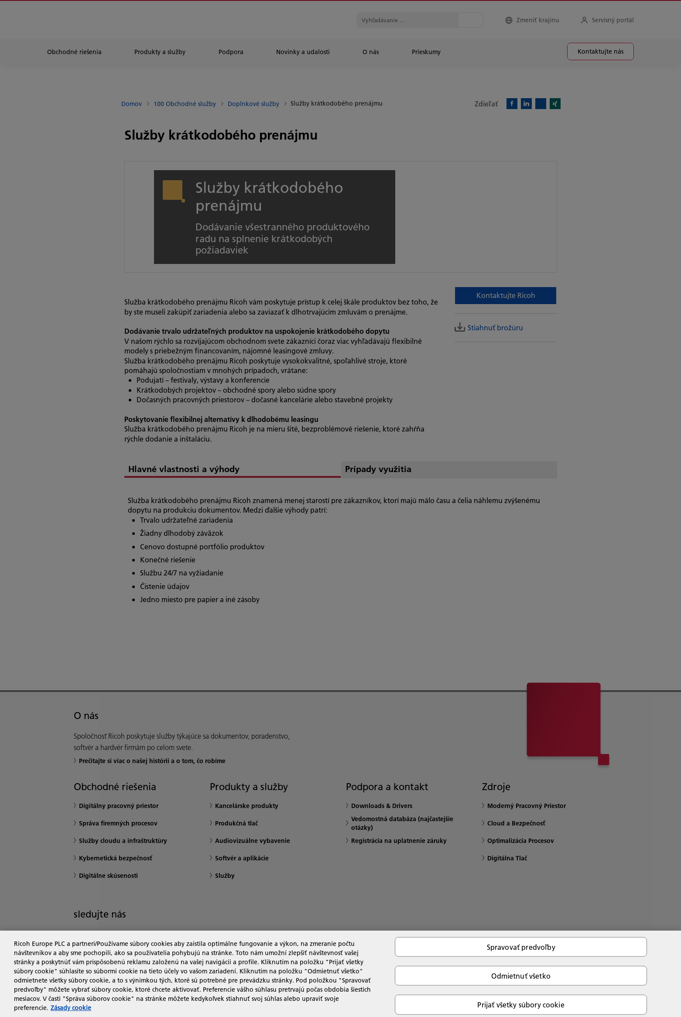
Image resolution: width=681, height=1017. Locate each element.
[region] (340, 974)
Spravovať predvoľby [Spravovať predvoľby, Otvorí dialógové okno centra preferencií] (521, 947)
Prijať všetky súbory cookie (520, 1004)
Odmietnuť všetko (521, 975)
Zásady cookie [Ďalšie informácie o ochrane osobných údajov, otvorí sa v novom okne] (71, 1008)
